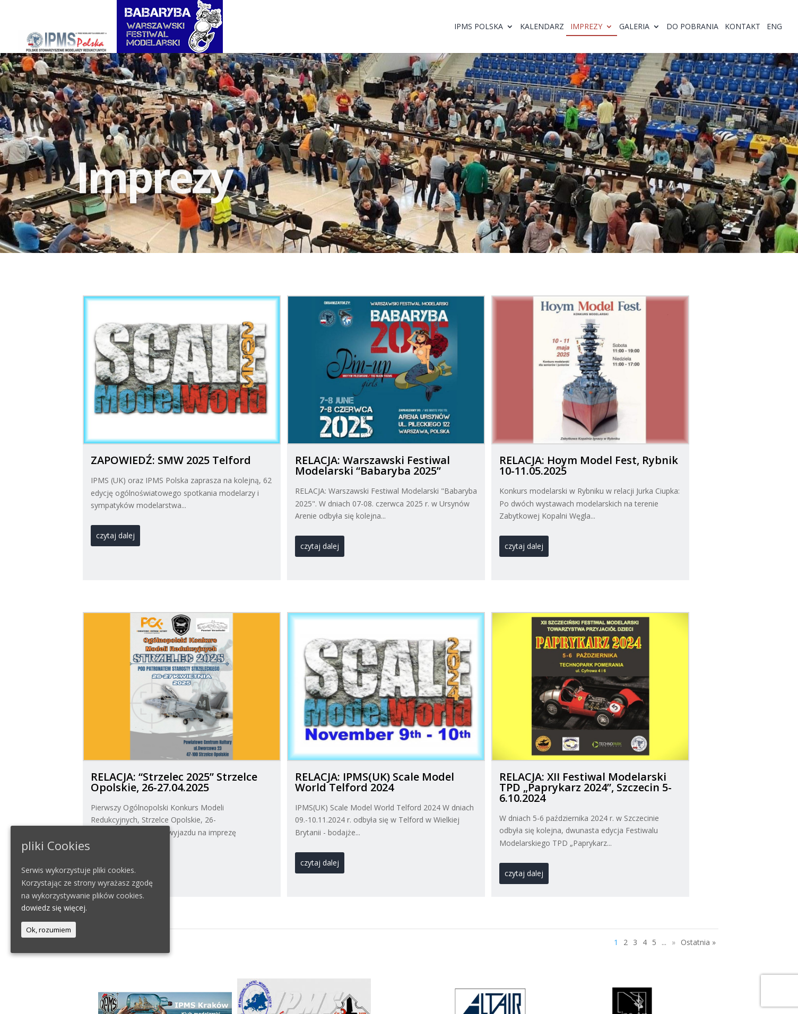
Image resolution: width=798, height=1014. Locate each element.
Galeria (634, 27)
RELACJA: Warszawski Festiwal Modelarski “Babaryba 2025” (372, 465)
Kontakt (742, 27)
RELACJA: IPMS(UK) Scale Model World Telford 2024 (374, 782)
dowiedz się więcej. (54, 908)
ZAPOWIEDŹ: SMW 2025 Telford (171, 460)
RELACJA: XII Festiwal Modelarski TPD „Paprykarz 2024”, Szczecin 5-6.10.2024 (585, 787)
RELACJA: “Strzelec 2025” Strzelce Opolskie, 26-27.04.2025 (174, 782)
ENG (774, 27)
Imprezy (586, 27)
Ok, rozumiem (48, 929)
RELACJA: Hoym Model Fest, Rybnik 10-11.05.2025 (588, 465)
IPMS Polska (478, 27)
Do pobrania (692, 27)
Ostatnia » (698, 942)
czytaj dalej (115, 535)
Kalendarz (542, 27)
